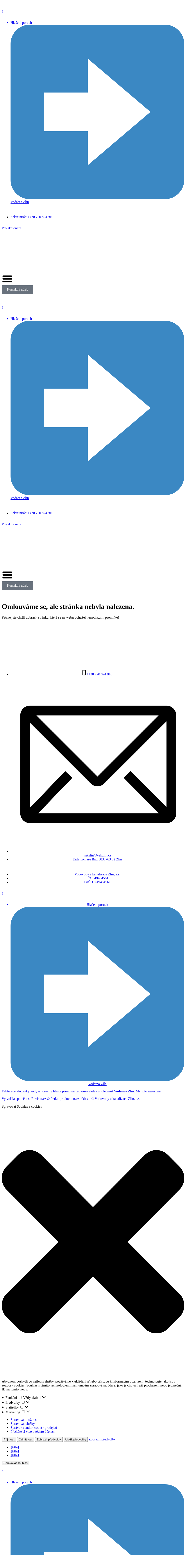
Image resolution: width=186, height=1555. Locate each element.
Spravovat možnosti (25, 1420)
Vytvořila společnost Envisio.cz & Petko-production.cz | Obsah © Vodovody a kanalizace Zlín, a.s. (71, 1099)
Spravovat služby (23, 1423)
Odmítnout (25, 1439)
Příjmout (9, 1439)
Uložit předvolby (75, 1439)
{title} (15, 1447)
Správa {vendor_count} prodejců (34, 1427)
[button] (93, 1242)
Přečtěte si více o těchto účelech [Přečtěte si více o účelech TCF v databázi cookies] (33, 1431)
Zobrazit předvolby (49, 1439)
